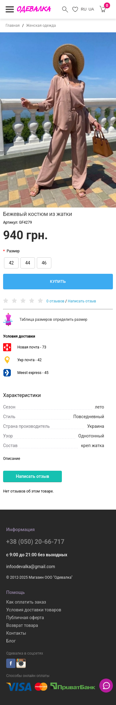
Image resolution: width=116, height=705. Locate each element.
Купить (58, 281)
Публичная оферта (25, 617)
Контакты (16, 633)
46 (44, 262)
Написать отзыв (82, 301)
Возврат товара (22, 625)
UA (91, 9)
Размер (12, 251)
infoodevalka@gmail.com (30, 566)
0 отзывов (55, 301)
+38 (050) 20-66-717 (35, 541)
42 (11, 262)
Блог (11, 640)
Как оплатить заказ (26, 602)
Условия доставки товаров (33, 609)
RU (84, 9)
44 (27, 262)
